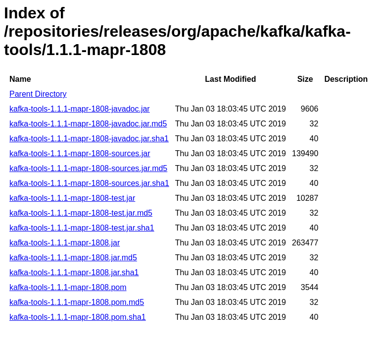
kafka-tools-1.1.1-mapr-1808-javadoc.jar (79, 109)
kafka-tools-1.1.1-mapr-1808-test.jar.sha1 (81, 228)
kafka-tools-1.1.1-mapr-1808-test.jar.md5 (80, 213)
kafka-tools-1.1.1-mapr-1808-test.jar (72, 198)
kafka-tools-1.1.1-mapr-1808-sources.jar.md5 (88, 168)
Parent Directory (38, 94)
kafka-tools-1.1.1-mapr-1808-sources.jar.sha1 (89, 183)
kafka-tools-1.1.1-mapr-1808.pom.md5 (76, 302)
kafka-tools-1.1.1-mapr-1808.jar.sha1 (74, 272)
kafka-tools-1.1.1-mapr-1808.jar (64, 242)
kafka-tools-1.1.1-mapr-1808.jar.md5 (73, 257)
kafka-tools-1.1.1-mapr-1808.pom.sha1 (77, 317)
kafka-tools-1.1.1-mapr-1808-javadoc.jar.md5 (88, 123)
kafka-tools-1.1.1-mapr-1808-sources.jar (79, 153)
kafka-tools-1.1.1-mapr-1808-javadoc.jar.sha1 (89, 138)
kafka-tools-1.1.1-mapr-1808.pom (68, 287)
